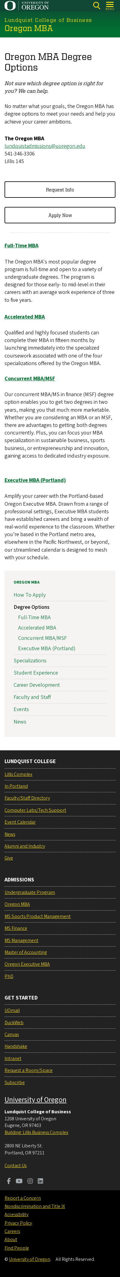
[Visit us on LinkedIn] (40, 1181)
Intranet (13, 1058)
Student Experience (36, 673)
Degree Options (32, 607)
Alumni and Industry (25, 846)
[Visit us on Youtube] (19, 1181)
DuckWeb (14, 1022)
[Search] (96, 5)
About (11, 1239)
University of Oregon (35, 1099)
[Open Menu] (110, 5)
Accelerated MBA (37, 628)
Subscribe (15, 1082)
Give (9, 858)
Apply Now (60, 215)
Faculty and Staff (32, 697)
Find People (17, 1248)
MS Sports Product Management (38, 916)
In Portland (16, 786)
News (20, 721)
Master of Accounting (26, 952)
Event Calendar (20, 822)
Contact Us (16, 1165)
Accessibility (16, 1214)
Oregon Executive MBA (27, 964)
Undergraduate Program (30, 892)
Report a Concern (23, 1198)
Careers (12, 1231)
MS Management (21, 940)
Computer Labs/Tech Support (35, 810)
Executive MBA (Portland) (47, 648)
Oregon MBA (27, 582)
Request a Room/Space (29, 1070)
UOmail (12, 1010)
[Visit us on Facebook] (9, 1181)
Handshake (16, 1046)
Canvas (12, 1034)
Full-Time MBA (34, 617)
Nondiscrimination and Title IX (35, 1206)
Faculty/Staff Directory (27, 798)
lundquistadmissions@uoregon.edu (45, 146)
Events (21, 709)
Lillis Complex (18, 774)
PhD (9, 976)
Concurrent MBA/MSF (42, 638)
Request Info (60, 189)
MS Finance (16, 928)
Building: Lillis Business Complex (36, 1132)
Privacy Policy (18, 1223)
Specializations (30, 660)
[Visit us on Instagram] (30, 1181)
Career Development (37, 685)
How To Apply (30, 595)
